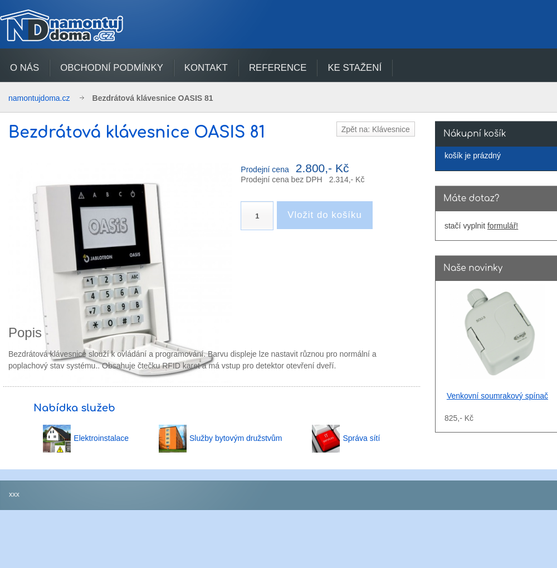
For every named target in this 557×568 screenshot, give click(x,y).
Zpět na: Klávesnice (375, 129)
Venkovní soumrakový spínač (497, 395)
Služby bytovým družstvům (235, 438)
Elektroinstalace (101, 438)
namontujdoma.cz (39, 98)
